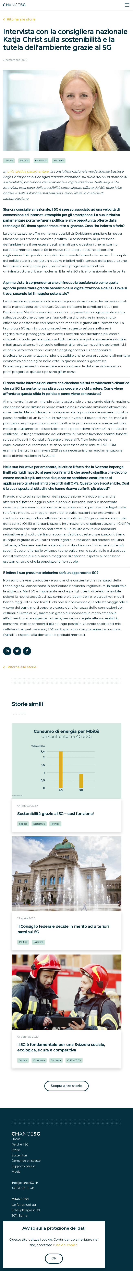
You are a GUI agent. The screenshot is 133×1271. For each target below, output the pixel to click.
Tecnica (55, 823)
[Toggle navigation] (127, 5)
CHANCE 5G (74, 1060)
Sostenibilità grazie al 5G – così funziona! (55, 814)
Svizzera (59, 160)
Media (16, 1171)
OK (54, 1258)
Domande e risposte (26, 1161)
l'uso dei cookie (65, 1245)
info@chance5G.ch (25, 1183)
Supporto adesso (24, 1166)
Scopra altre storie (66, 1086)
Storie (16, 1150)
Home (16, 1139)
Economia (41, 160)
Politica (9, 160)
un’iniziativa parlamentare (28, 171)
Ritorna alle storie (19, 19)
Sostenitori (19, 1155)
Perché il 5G (20, 1144)
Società (24, 160)
